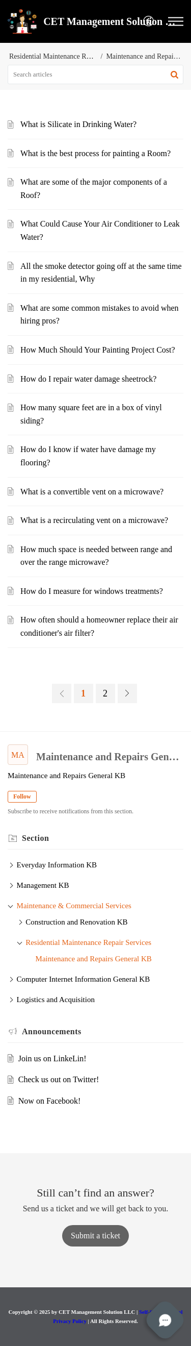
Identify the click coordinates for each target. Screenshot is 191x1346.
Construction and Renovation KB (76, 922)
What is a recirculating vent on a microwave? (94, 520)
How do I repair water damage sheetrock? (88, 379)
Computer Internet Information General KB (83, 979)
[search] (95, 74)
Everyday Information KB (57, 865)
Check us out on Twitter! (58, 1079)
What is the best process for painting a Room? (95, 153)
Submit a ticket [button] (95, 1235)
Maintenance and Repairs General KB (94, 959)
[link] (61, 693)
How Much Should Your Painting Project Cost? (97, 349)
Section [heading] (35, 838)
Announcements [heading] (51, 1031)
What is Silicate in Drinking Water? (78, 124)
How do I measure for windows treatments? (91, 591)
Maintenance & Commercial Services (74, 906)
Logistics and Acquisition (56, 999)
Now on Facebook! (49, 1100)
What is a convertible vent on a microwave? (91, 491)
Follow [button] (22, 796)
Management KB (43, 885)
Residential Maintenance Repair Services (68, 56)
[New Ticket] (95, 1235)
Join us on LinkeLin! (52, 1058)
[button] (149, 22)
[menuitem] (149, 22)
